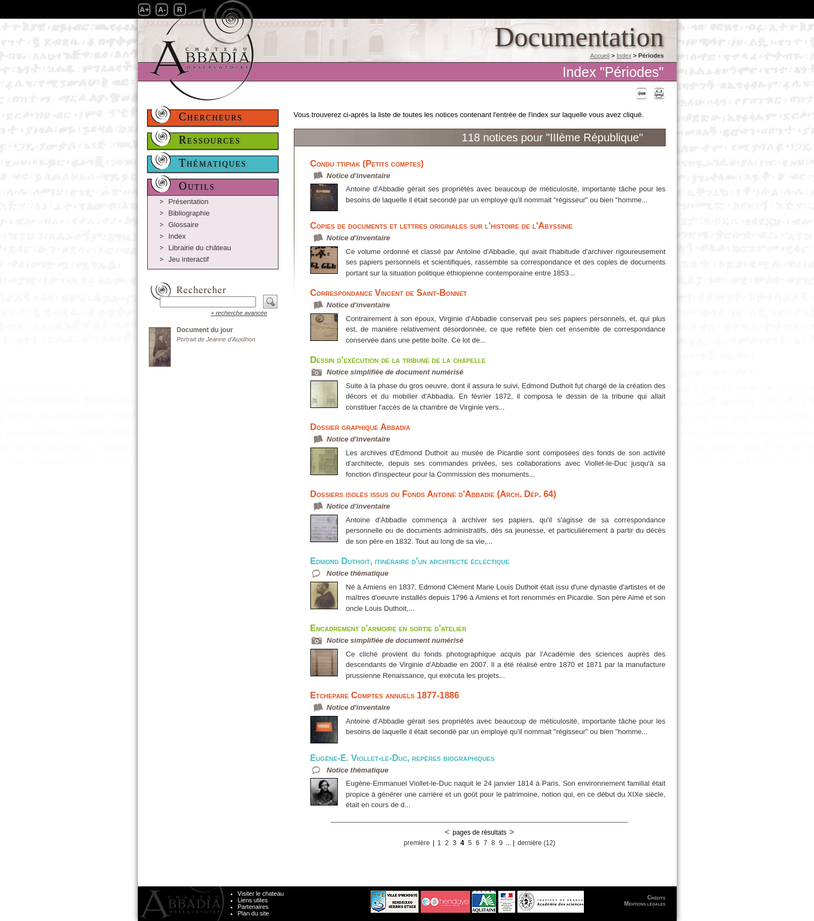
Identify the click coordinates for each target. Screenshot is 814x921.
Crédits (657, 898)
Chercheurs (211, 117)
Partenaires (253, 906)
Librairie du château (200, 248)
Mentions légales (644, 904)
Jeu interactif (189, 259)
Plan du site (253, 913)
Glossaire (184, 224)
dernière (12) (536, 843)
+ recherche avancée (238, 313)
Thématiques (213, 163)
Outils (197, 186)
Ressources (210, 140)
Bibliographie (189, 213)
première (417, 843)
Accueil (600, 55)
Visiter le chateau (261, 893)
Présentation (189, 201)
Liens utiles (253, 900)
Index (624, 55)
